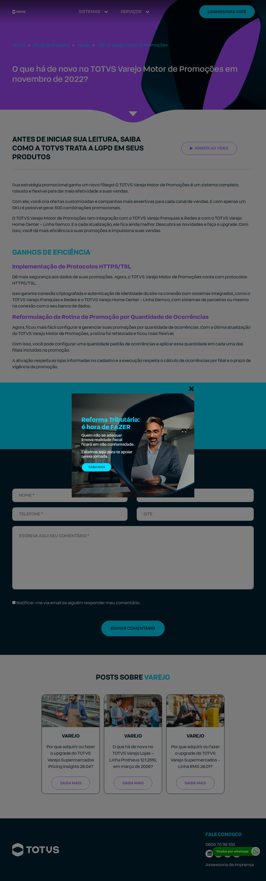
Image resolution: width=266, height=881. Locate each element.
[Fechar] (191, 388)
